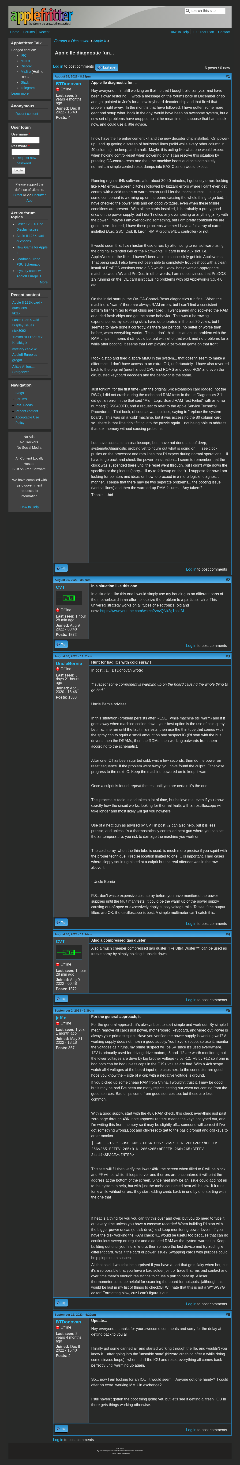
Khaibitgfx (19, 342)
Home (14, 32)
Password (20, 146)
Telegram (28, 88)
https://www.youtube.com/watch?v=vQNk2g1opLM (142, 611)
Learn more (20, 93)
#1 (228, 76)
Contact (224, 32)
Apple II (100, 41)
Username (20, 134)
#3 (228, 656)
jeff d (61, 1017)
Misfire (26, 71)
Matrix (25, 61)
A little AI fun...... (24, 366)
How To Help (179, 32)
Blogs (19, 393)
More (44, 282)
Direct (17, 195)
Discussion (80, 41)
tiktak (16, 313)
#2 (228, 580)
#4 (228, 934)
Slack (25, 82)
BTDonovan (68, 83)
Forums (29, 32)
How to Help (29, 507)
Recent (44, 32)
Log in (58, 66)
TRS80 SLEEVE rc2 (27, 337)
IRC (24, 55)
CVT (60, 587)
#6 (228, 1315)
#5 (228, 1011)
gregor (17, 360)
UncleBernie (69, 663)
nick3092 (19, 330)
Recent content (26, 114)
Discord (26, 66)
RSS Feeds (24, 405)
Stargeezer (20, 372)
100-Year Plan (203, 32)
